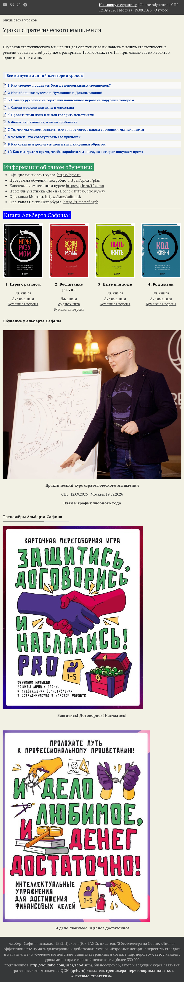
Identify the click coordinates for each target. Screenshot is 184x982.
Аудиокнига (23, 298)
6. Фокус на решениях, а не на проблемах (42, 122)
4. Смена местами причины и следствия (41, 107)
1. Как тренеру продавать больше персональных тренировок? (59, 85)
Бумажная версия (23, 303)
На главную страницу (118, 4)
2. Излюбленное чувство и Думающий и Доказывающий (55, 92)
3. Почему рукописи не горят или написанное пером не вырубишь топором (71, 100)
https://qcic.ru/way (89, 191)
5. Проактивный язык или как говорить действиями (51, 115)
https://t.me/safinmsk (63, 196)
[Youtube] (5, 4)
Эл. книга (23, 293)
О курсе (161, 10)
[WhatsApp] (18, 4)
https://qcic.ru (69, 174)
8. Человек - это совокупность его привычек (44, 137)
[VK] (12, 4)
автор (160, 954)
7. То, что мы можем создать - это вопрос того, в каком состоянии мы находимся (76, 129)
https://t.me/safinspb (80, 201)
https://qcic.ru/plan (84, 180)
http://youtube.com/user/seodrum (60, 965)
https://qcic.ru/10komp (85, 185)
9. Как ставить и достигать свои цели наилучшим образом (56, 144)
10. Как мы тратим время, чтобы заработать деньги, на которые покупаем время (75, 151)
